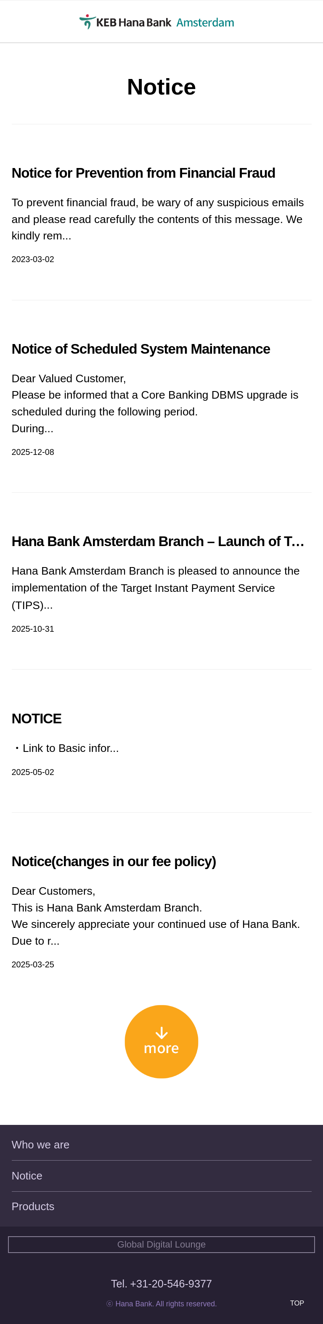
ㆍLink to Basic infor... (65, 748)
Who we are (41, 1145)
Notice (27, 1176)
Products (33, 1206)
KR (293, 22)
